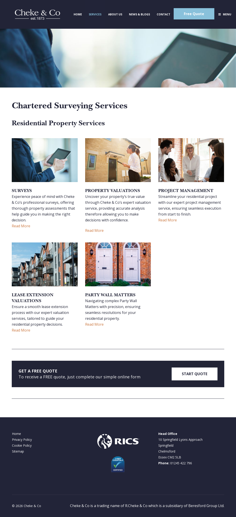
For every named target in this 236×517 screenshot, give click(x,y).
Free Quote (194, 13)
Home (16, 434)
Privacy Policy (22, 439)
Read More (21, 225)
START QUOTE (194, 373)
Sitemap (18, 451)
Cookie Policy (22, 445)
